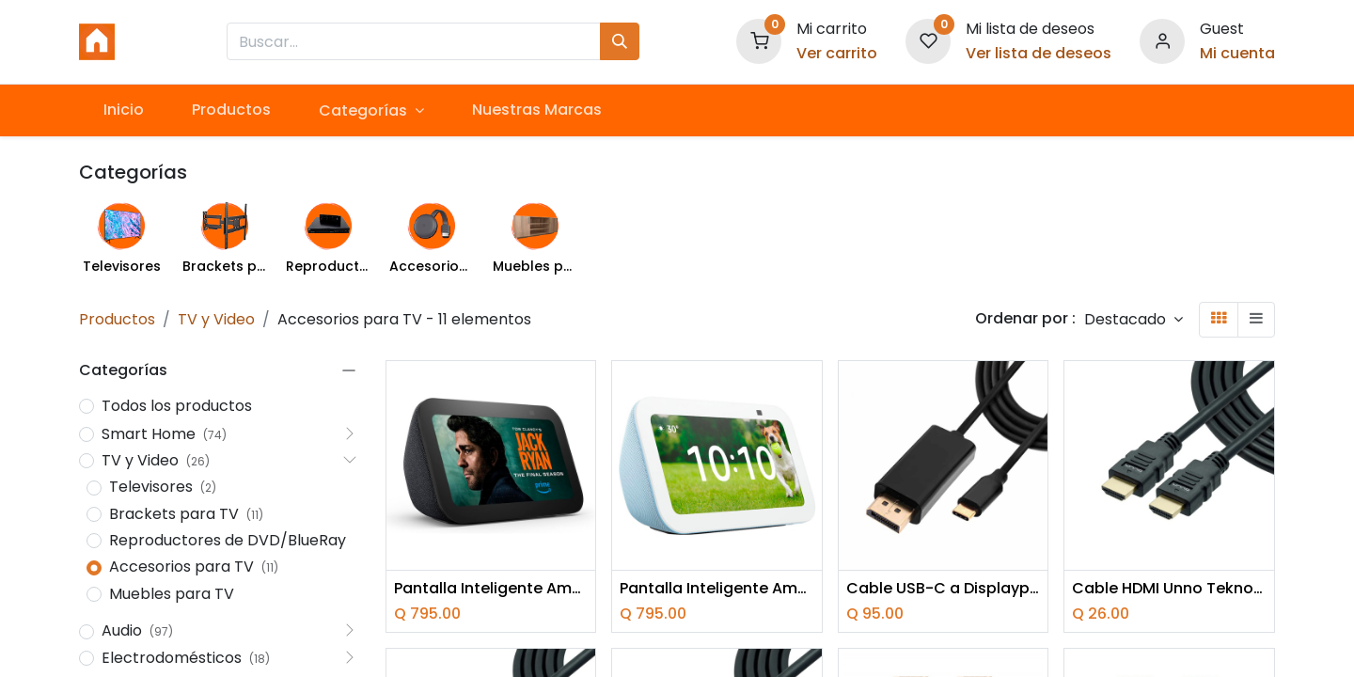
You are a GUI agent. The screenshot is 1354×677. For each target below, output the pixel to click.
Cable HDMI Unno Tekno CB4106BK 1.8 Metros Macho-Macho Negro (1169, 588)
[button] (1133, 319)
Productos (117, 319)
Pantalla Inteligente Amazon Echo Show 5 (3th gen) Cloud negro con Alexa (491, 588)
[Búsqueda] (619, 41)
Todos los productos (177, 406)
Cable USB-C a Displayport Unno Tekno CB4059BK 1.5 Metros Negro (943, 588)
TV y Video (216, 319)
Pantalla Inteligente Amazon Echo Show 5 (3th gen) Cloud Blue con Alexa (717, 588)
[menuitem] (123, 110)
